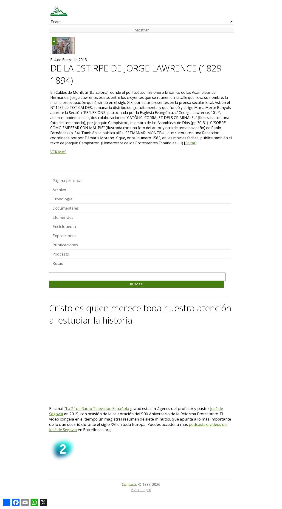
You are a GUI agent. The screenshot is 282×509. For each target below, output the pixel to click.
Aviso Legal (141, 489)
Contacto (129, 484)
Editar (190, 142)
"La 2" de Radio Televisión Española (96, 408)
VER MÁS (58, 151)
